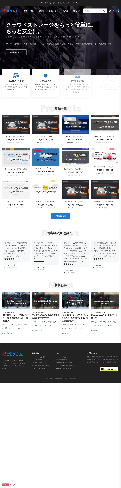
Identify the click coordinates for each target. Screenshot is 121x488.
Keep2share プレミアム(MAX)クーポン (18, 174)
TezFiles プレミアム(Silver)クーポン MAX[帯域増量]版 (53, 141)
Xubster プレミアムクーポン (45, 206)
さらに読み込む (60, 221)
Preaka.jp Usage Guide (64, 373)
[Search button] (104, 10)
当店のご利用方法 (61, 370)
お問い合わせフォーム (97, 372)
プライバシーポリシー (39, 373)
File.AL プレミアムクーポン (16, 206)
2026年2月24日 (10, 317)
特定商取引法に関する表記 (40, 376)
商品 (31, 11)
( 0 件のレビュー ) (20, 147)
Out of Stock (69, 123)
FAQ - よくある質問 (93, 367)
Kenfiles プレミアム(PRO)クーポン (76, 174)
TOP (25, 11)
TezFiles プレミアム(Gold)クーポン (76, 206)
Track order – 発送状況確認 (65, 376)
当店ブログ (42, 11)
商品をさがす (18, 52)
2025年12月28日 (39, 328)
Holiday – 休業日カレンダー (65, 379)
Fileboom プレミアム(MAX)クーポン (106, 141)
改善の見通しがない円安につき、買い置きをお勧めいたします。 (59, 3)
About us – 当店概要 (38, 367)
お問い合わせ (76, 11)
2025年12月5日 (69, 328)
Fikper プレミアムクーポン (75, 141)
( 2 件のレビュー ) (79, 212)
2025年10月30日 (99, 328)
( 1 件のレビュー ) (50, 147)
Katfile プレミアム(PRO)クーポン (46, 173)
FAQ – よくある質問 (38, 379)
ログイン (66, 11)
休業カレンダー (54, 11)
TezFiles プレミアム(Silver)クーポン (106, 206)
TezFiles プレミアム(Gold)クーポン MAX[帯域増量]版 (23, 141)
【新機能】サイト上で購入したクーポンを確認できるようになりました (15, 323)
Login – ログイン (61, 367)
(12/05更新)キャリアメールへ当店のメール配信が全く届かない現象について (75, 333)
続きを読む (5, 338)
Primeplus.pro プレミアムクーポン (106, 172)
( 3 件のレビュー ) (50, 212)
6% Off (37, 156)
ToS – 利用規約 (37, 370)
